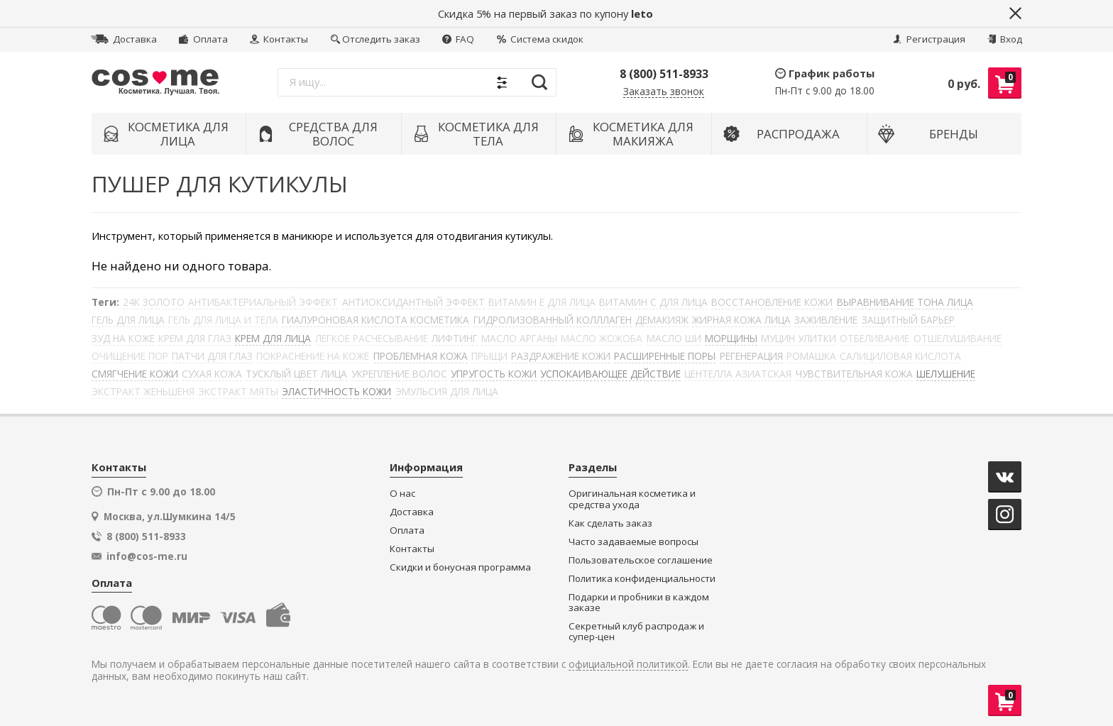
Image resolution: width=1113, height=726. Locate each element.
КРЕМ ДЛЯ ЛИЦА (273, 338)
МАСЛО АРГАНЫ (519, 338)
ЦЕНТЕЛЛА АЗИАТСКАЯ (737, 373)
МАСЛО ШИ (674, 338)
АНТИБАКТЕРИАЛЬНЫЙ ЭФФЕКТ (263, 302)
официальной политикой (628, 665)
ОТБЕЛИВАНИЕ (874, 338)
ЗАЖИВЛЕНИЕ (825, 319)
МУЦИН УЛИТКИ (798, 338)
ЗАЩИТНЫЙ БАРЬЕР (908, 319)
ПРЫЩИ (489, 356)
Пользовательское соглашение (641, 560)
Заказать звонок (663, 92)
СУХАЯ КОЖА (212, 373)
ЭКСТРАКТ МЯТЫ (238, 391)
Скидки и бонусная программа (460, 567)
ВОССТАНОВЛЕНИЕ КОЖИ (772, 302)
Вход (1004, 39)
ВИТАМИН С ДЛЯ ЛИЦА (653, 302)
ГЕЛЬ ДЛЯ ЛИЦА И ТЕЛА (223, 319)
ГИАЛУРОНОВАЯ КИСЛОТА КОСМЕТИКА (375, 319)
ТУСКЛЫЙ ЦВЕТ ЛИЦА (296, 373)
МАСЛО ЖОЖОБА (601, 338)
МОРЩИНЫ (731, 338)
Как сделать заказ (610, 523)
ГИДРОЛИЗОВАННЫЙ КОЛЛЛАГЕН (552, 319)
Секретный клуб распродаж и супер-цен (636, 632)
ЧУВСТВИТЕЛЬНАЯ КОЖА (854, 373)
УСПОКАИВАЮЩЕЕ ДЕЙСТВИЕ (610, 373)
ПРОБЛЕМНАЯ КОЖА (420, 356)
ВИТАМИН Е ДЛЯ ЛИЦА (542, 302)
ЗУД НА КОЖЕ (123, 338)
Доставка (124, 39)
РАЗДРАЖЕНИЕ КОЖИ (560, 356)
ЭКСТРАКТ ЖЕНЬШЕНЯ (143, 391)
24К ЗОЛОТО (154, 302)
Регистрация (929, 39)
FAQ (458, 39)
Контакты (279, 39)
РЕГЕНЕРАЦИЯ (751, 356)
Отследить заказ (375, 39)
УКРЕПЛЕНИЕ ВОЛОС (399, 373)
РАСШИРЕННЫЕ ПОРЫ (665, 356)
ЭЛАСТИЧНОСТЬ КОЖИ (336, 391)
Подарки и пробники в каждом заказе (639, 603)
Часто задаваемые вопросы (633, 542)
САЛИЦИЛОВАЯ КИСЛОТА (900, 356)
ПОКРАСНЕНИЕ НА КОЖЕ (312, 356)
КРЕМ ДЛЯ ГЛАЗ (194, 338)
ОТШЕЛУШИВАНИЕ (958, 338)
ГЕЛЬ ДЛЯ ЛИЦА (128, 319)
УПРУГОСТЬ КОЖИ (494, 373)
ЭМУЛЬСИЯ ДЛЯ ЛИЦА (446, 391)
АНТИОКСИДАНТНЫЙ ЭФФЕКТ (413, 302)
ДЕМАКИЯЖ (662, 319)
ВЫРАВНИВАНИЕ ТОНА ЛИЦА (905, 302)
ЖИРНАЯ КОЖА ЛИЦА (741, 319)
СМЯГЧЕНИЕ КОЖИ (135, 373)
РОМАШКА (811, 356)
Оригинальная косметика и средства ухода (632, 499)
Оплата (203, 39)
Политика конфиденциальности (642, 578)
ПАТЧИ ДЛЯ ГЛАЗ (212, 356)
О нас (402, 493)
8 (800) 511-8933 (664, 73)
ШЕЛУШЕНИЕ (945, 373)
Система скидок (540, 39)
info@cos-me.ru (146, 556)
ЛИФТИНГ (455, 338)
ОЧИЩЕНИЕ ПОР (130, 356)
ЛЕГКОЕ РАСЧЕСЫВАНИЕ (371, 338)
